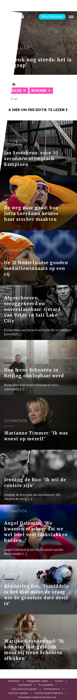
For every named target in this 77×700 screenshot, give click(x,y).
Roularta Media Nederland (48, 693)
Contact (59, 681)
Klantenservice (52, 689)
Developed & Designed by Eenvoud (37, 697)
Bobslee (13, 91)
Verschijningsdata (18, 693)
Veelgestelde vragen (37, 681)
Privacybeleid (45, 684)
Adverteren (14, 681)
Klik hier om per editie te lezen (35, 110)
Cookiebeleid (25, 684)
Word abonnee (52, 16)
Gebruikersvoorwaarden (24, 689)
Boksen (38, 91)
